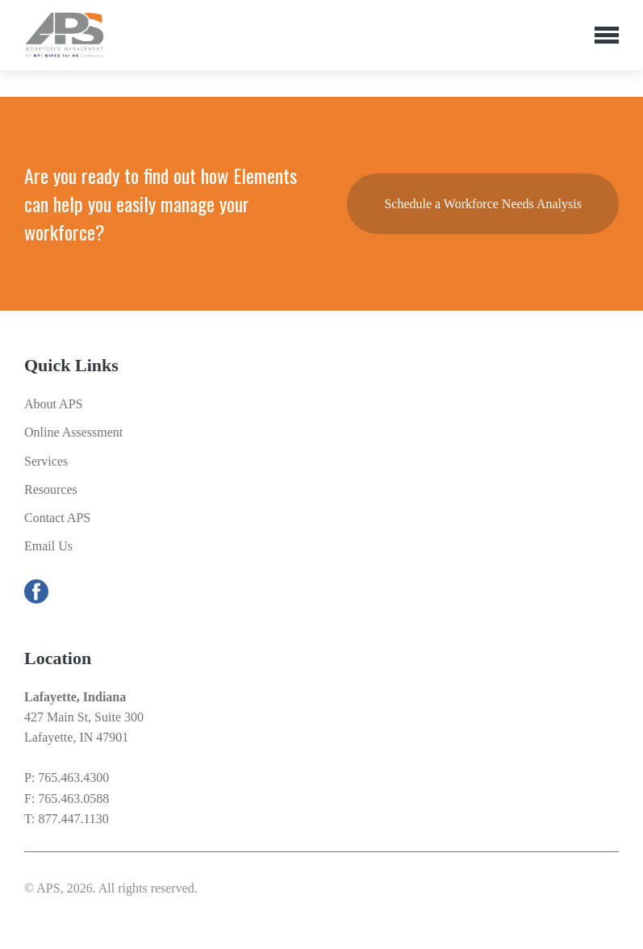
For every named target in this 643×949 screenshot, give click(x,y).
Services (46, 461)
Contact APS (57, 518)
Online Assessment (73, 432)
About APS (53, 404)
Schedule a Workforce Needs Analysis (483, 204)
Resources (50, 489)
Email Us (48, 546)
